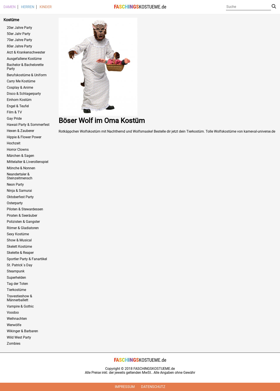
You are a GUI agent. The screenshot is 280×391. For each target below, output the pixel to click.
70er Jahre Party (19, 40)
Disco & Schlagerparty (24, 94)
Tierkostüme (16, 290)
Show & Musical (19, 240)
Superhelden (16, 278)
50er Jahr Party (18, 34)
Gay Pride (14, 119)
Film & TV (14, 112)
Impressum (125, 387)
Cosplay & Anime (20, 88)
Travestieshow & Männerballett (19, 298)
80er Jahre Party (19, 46)
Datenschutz (153, 387)
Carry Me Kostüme (21, 81)
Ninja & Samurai (19, 191)
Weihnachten (17, 319)
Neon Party (15, 185)
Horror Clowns (18, 150)
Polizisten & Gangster (23, 222)
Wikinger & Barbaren (22, 331)
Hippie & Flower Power (24, 137)
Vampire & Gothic (20, 306)
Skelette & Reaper (20, 253)
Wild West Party (19, 337)
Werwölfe (14, 325)
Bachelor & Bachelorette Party (25, 67)
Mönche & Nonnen (21, 168)
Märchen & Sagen (20, 156)
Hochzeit (13, 143)
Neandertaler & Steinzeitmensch (19, 176)
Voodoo (13, 313)
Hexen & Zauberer (20, 131)
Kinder (46, 7)
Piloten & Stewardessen (25, 209)
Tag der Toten (17, 284)
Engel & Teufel (18, 106)
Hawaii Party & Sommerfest (28, 125)
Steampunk (15, 271)
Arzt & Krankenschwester (26, 52)
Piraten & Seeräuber (22, 216)
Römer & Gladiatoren (23, 228)
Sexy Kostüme (18, 234)
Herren (27, 7)
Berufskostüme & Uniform (27, 75)
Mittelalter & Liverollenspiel (27, 162)
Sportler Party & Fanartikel (27, 259)
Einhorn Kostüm (19, 100)
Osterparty (15, 203)
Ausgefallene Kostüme (24, 59)
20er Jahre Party (19, 28)
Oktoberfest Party (20, 197)
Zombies (13, 344)
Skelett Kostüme (19, 247)
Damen (10, 7)
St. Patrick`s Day (19, 265)
